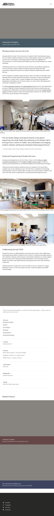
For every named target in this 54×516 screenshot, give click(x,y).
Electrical (5, 324)
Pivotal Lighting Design (8, 335)
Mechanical (5, 330)
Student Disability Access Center (31, 162)
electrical (17, 86)
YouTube (6, 507)
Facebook (7, 510)
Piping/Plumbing (7, 332)
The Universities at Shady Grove (11, 483)
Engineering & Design (8, 322)
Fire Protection (6, 327)
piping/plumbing (27, 86)
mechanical (11, 86)
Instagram (7, 505)
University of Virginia (8, 439)
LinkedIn (6, 502)
